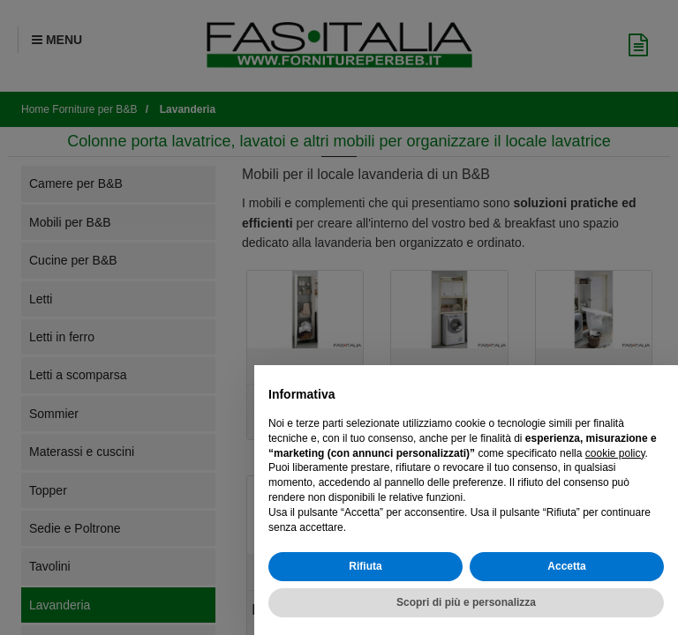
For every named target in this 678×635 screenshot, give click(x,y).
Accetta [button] (566, 566)
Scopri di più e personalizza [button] (466, 602)
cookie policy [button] (615, 453)
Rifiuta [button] (365, 566)
